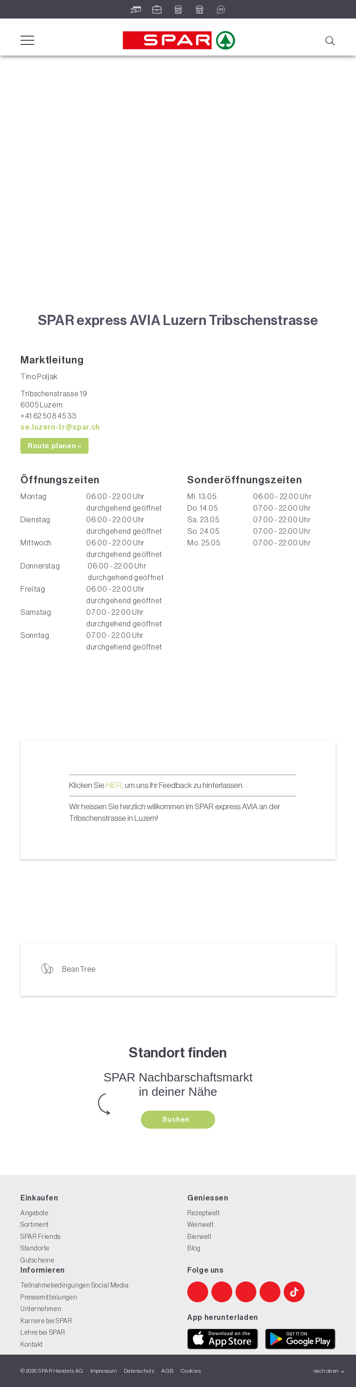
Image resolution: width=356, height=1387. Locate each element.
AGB (167, 1371)
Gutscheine (37, 1260)
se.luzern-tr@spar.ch (60, 427)
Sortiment (34, 1224)
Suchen (176, 1119)
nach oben (329, 1371)
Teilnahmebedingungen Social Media (74, 1285)
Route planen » (54, 446)
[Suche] (330, 40)
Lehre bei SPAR (42, 1332)
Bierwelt (199, 1236)
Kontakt (31, 1344)
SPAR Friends (40, 1236)
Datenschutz (139, 1371)
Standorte (35, 1248)
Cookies (191, 1371)
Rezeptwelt (203, 1213)
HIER (114, 785)
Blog (193, 1248)
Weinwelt (200, 1224)
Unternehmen (40, 1308)
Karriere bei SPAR (46, 1321)
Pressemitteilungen (48, 1297)
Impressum (103, 1371)
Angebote (34, 1213)
